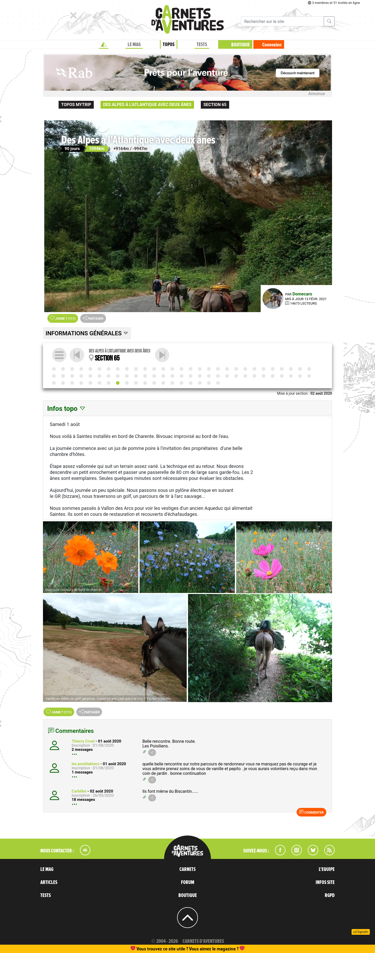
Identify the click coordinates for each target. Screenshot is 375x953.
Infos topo (66, 408)
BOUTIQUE (240, 44)
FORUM (187, 882)
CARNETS (187, 869)
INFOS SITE (325, 882)
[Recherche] (282, 21)
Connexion (272, 44)
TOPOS (168, 44)
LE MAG (134, 44)
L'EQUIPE (327, 869)
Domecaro (302, 294)
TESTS (202, 44)
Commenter (311, 812)
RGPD (330, 895)
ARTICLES (48, 882)
